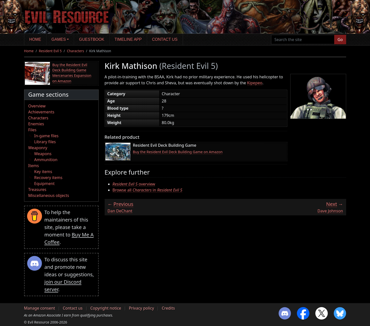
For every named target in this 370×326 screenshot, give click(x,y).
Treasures (37, 189)
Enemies (36, 124)
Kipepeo (254, 83)
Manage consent (39, 308)
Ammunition (46, 159)
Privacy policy (141, 308)
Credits (168, 308)
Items (33, 165)
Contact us (165, 39)
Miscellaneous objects (48, 195)
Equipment (44, 183)
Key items (43, 171)
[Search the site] (302, 39)
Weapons (43, 153)
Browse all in (147, 190)
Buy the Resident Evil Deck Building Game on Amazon (178, 151)
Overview (37, 106)
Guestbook (91, 39)
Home (35, 39)
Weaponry (37, 147)
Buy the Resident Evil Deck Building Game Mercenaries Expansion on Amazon (71, 72)
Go (340, 39)
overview (134, 184)
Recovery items (48, 177)
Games (58, 39)
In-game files (46, 136)
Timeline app (128, 39)
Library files (45, 141)
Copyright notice (105, 308)
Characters (75, 50)
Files (32, 130)
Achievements (41, 112)
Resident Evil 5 (50, 50)
